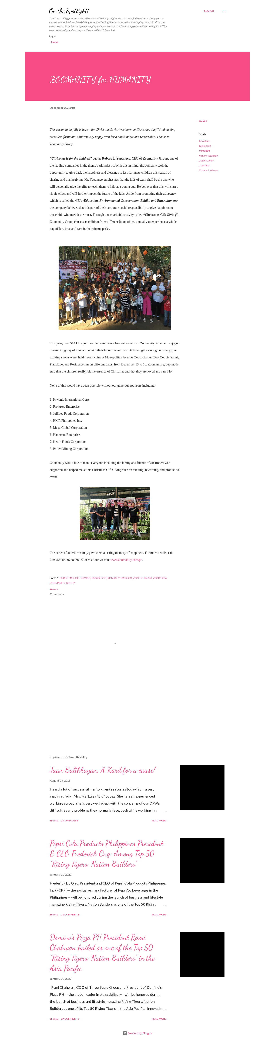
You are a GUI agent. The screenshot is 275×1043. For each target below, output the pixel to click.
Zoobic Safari (206, 160)
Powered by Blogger (137, 1033)
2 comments (69, 820)
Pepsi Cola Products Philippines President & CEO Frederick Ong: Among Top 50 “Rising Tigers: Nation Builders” (106, 854)
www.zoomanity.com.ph (126, 560)
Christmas (204, 140)
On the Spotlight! (69, 11)
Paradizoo (204, 150)
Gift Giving (205, 145)
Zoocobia (204, 165)
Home (54, 41)
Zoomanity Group (208, 170)
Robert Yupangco (208, 155)
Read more (159, 820)
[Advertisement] (109, 711)
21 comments (70, 914)
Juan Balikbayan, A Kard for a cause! (102, 770)
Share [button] (203, 121)
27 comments (70, 1018)
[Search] (209, 11)
